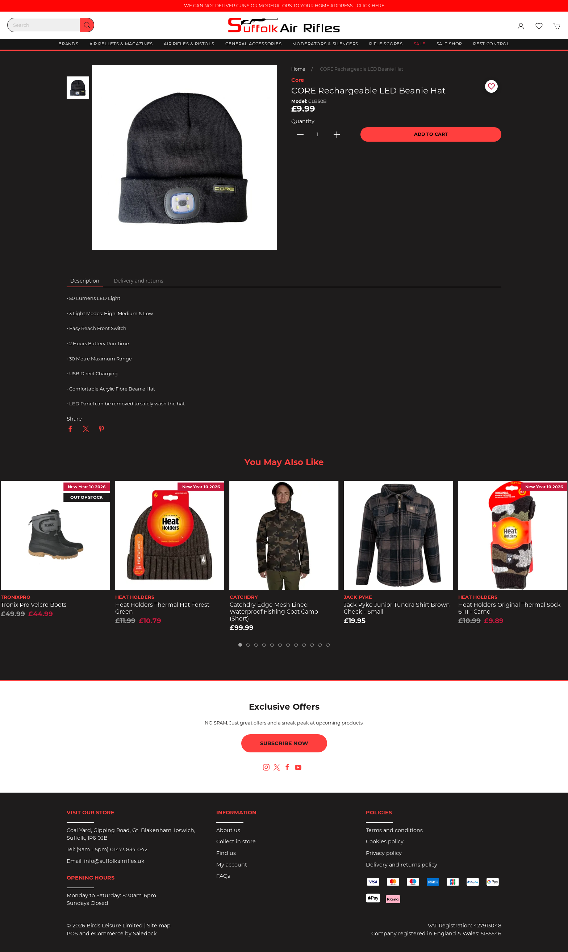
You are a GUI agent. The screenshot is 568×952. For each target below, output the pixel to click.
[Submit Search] (87, 25)
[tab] (240, 645)
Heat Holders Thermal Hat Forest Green (162, 608)
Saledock (145, 933)
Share (74, 419)
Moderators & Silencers (325, 43)
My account (231, 864)
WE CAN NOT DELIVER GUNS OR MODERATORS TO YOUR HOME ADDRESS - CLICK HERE (284, 5)
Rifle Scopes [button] (386, 43)
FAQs (223, 876)
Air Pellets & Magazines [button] (121, 43)
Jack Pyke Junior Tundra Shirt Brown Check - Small (397, 608)
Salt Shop (449, 43)
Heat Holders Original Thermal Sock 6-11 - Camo (509, 608)
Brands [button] (68, 43)
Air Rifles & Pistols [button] (189, 43)
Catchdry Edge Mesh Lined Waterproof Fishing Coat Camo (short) (274, 611)
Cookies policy (385, 841)
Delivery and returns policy (401, 864)
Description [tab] (84, 281)
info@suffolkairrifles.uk (114, 861)
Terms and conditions (394, 830)
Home (298, 69)
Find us (226, 853)
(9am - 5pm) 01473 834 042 (111, 849)
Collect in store (236, 841)
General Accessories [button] (253, 43)
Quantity (302, 121)
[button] (539, 26)
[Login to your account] (521, 26)
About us (228, 830)
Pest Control (491, 43)
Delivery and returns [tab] (138, 281)
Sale (420, 43)
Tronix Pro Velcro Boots (34, 604)
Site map (159, 925)
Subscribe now (284, 743)
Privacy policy (384, 853)
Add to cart (431, 134)
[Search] (50, 25)
